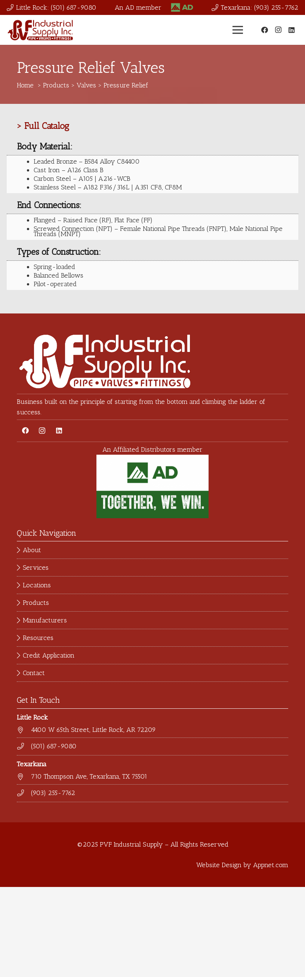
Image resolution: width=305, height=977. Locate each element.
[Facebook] (264, 30)
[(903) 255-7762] (24, 793)
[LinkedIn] (291, 30)
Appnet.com (270, 865)
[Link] (182, 7)
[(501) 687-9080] (24, 746)
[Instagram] (278, 30)
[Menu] (238, 30)
